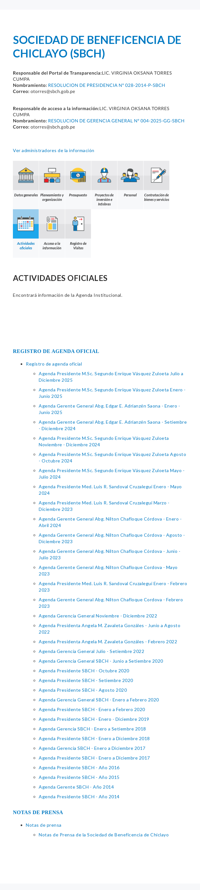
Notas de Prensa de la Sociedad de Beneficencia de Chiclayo (104, 834)
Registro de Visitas (78, 229)
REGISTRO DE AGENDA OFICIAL (56, 351)
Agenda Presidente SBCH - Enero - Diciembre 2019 (94, 719)
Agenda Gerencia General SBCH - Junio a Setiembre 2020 (101, 661)
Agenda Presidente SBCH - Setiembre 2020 (86, 680)
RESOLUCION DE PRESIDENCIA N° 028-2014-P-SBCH (106, 85)
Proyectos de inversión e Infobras (104, 183)
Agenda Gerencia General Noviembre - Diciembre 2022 (98, 615)
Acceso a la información (52, 229)
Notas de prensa (44, 825)
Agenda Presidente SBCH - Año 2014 (79, 796)
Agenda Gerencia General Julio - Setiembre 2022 (91, 651)
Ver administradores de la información (54, 150)
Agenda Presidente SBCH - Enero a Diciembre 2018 (94, 738)
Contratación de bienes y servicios (156, 181)
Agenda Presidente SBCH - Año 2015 (79, 777)
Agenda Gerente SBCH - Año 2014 (76, 787)
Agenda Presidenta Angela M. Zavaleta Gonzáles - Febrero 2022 (108, 641)
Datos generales (26, 179)
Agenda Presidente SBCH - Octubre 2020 (84, 670)
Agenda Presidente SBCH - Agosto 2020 (83, 690)
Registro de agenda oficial (54, 364)
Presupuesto (78, 179)
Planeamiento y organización (52, 181)
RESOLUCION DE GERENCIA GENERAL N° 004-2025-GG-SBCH (116, 120)
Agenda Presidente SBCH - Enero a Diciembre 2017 (94, 758)
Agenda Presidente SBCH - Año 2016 (79, 767)
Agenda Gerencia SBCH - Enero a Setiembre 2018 (92, 728)
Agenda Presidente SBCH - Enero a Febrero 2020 (92, 709)
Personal (130, 179)
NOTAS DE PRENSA (38, 812)
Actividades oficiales (26, 229)
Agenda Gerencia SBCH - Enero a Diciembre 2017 (92, 748)
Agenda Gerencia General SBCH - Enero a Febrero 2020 (99, 699)
